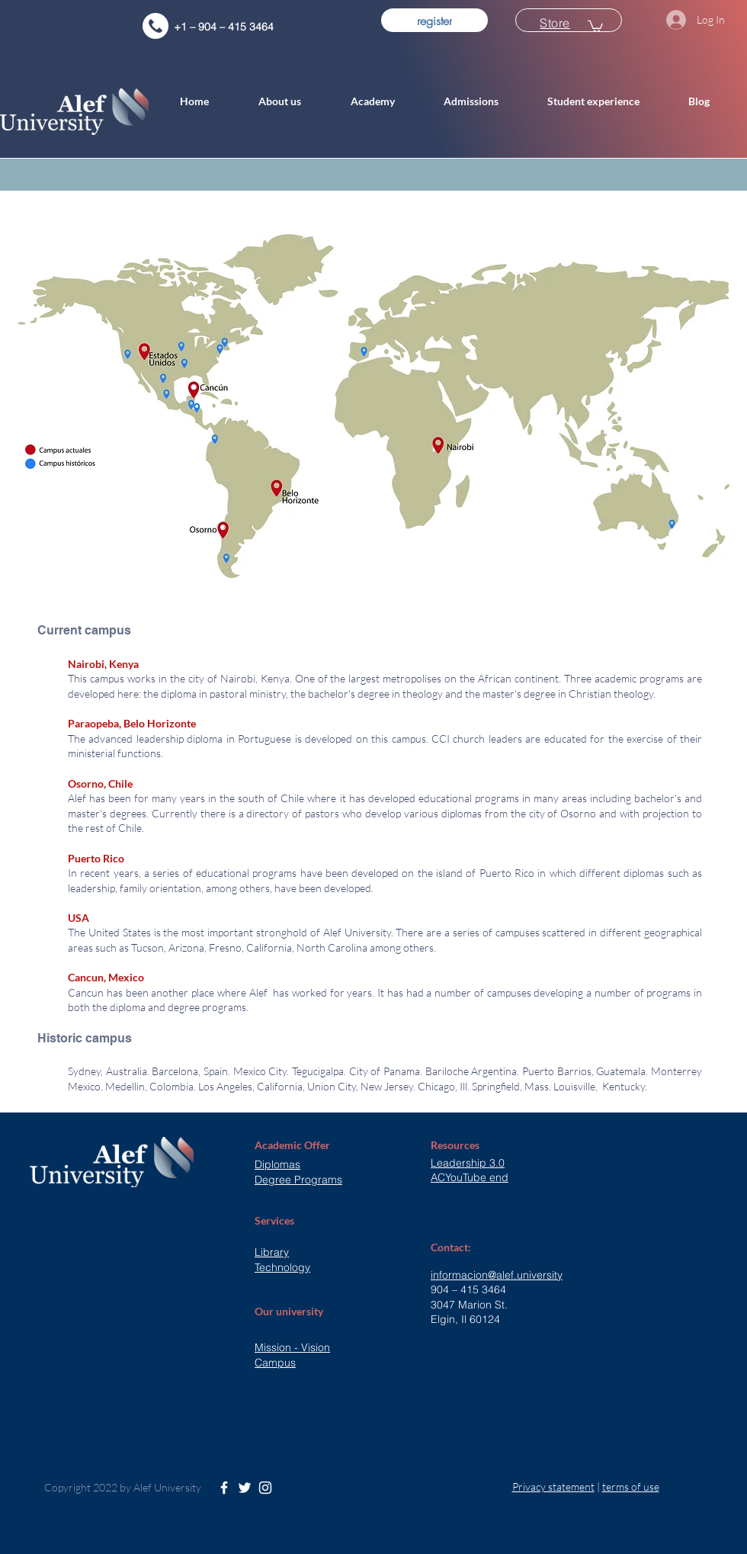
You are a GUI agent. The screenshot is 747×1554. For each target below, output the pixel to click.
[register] (434, 20)
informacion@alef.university (497, 1275)
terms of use (630, 1486)
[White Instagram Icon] (265, 1487)
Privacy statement (553, 1486)
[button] (293, 101)
